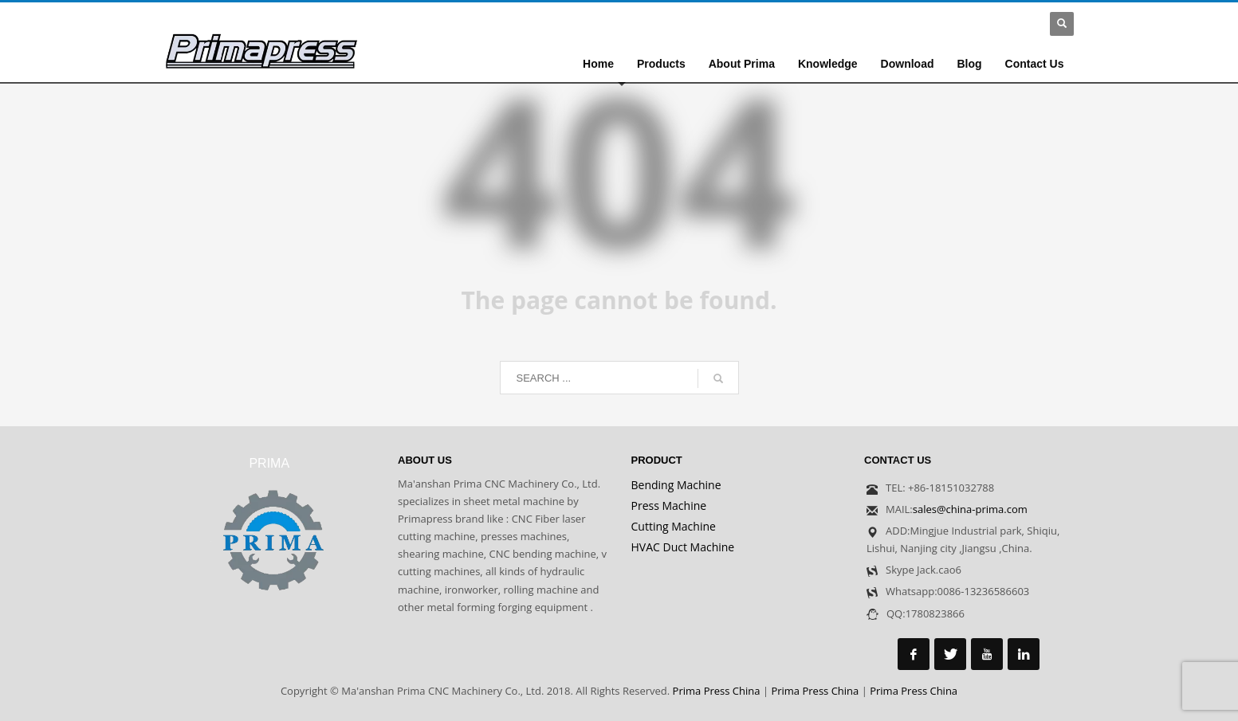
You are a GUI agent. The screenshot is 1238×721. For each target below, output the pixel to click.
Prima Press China (716, 691)
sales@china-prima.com (970, 509)
